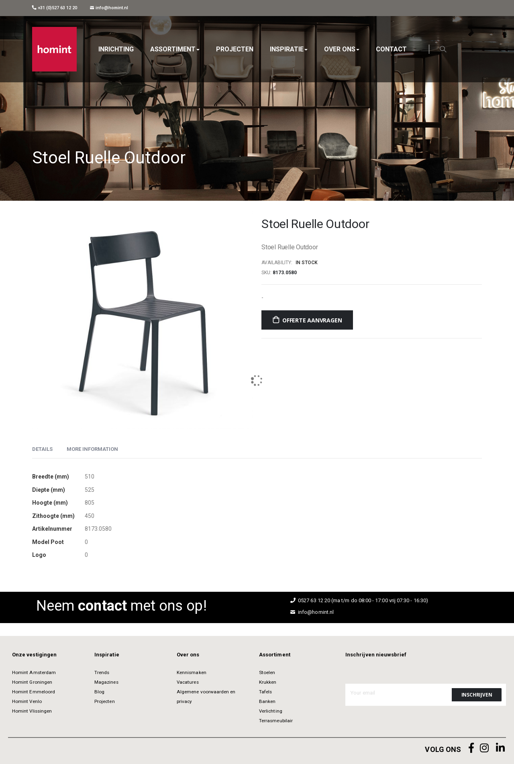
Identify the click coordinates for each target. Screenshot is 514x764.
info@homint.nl (109, 7)
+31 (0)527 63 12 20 (54, 7)
